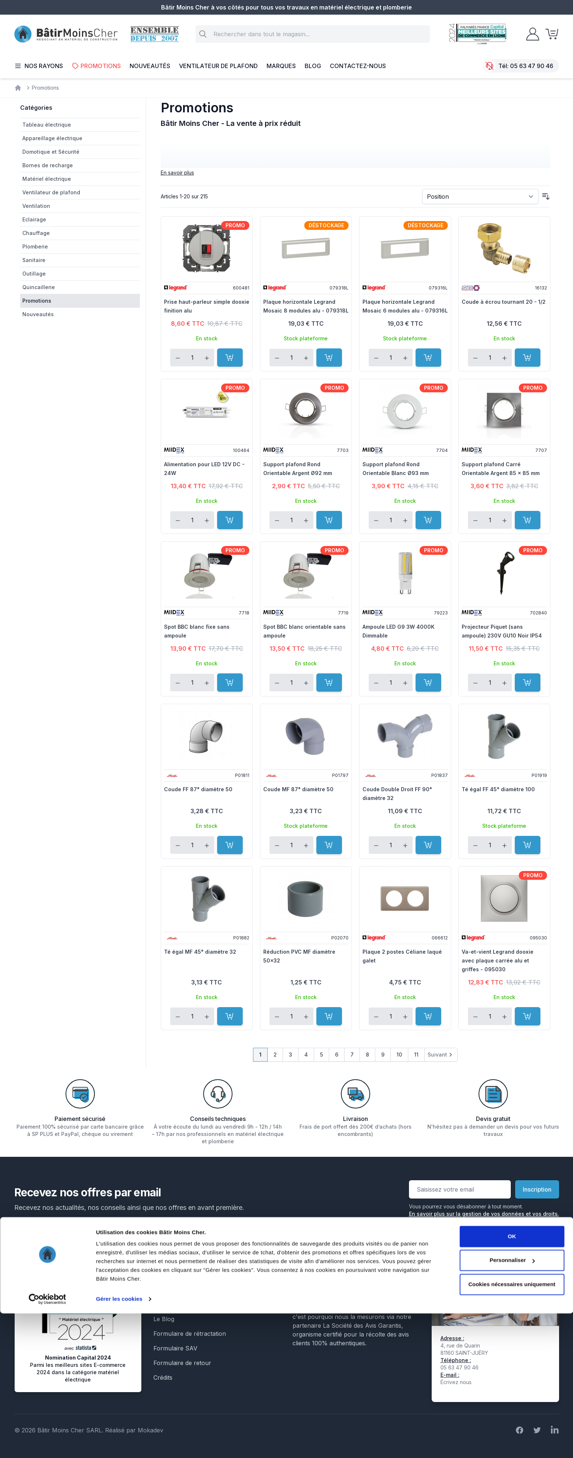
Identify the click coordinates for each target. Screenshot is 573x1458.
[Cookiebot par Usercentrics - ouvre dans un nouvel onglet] (47, 1443)
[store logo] (66, 34)
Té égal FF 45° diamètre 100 (498, 789)
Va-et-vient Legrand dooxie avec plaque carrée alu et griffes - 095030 (497, 960)
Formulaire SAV (175, 1348)
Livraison (165, 1289)
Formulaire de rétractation (189, 1333)
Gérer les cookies (119, 1443)
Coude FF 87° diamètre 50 (198, 789)
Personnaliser (512, 1405)
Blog (313, 66)
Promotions (96, 66)
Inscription (537, 1189)
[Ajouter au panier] (230, 357)
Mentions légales (176, 1260)
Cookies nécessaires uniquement (511, 1429)
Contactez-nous (358, 66)
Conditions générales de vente (195, 1275)
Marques (281, 66)
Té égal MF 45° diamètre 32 (200, 952)
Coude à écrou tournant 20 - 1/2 (504, 302)
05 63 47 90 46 (531, 66)
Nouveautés (150, 66)
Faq (158, 1304)
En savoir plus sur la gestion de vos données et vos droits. (484, 1214)
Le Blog (163, 1319)
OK (512, 1381)
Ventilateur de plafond (218, 66)
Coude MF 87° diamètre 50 (298, 789)
